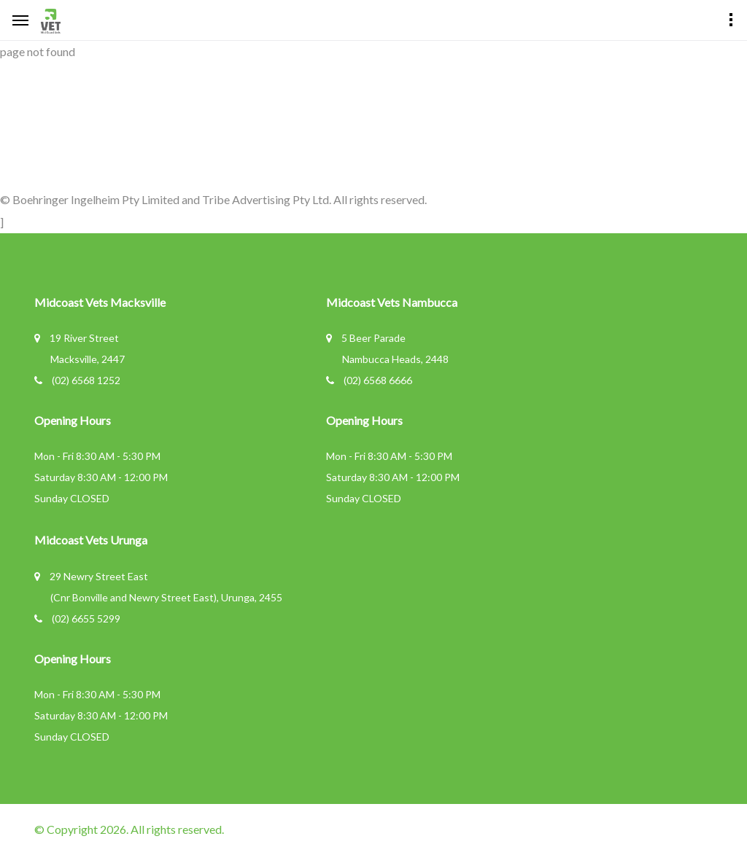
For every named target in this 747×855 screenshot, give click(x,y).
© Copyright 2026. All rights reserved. (129, 829)
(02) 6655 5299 (86, 618)
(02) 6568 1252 (86, 380)
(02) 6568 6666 (378, 380)
